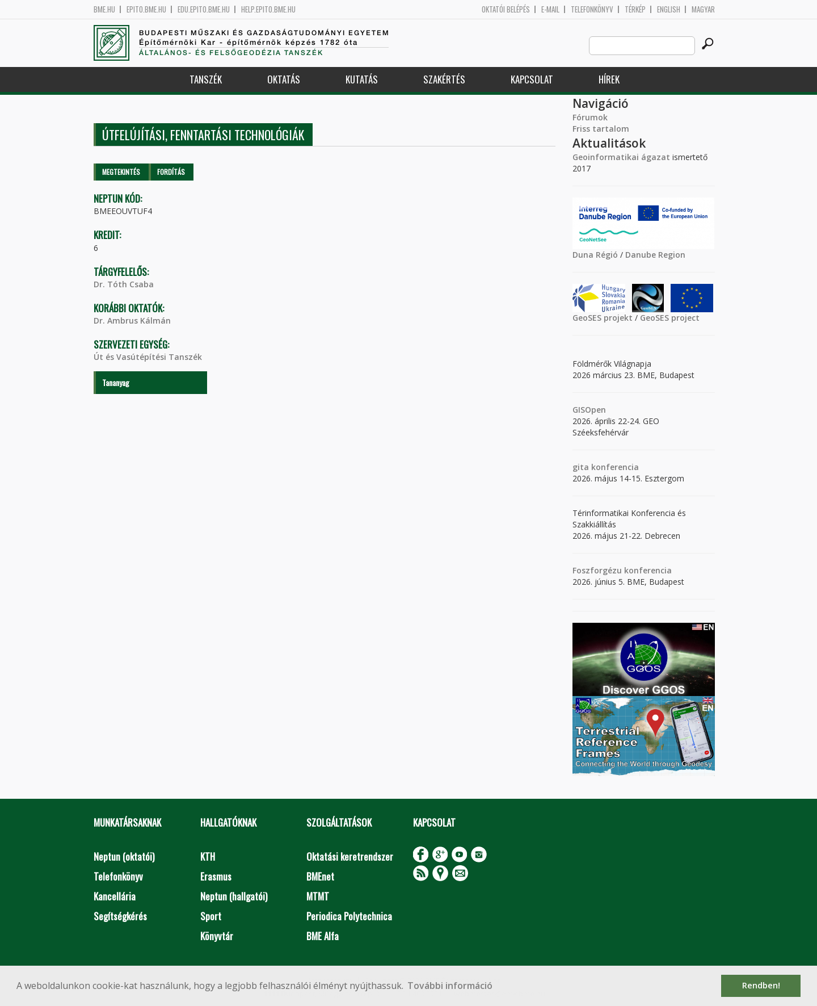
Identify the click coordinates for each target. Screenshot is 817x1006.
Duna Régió (595, 254)
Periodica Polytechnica (349, 916)
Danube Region (655, 254)
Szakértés (444, 79)
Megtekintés (121, 172)
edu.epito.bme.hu (204, 9)
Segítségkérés (120, 916)
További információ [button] (449, 985)
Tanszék (205, 79)
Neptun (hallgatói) (233, 896)
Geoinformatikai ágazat (621, 157)
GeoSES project (670, 317)
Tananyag (115, 382)
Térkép (635, 9)
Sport (210, 916)
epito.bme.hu (146, 9)
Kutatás (362, 79)
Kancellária (115, 896)
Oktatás (283, 79)
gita (580, 467)
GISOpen (589, 409)
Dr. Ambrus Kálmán (132, 320)
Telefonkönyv (592, 9)
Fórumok (590, 117)
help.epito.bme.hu (268, 9)
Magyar (703, 9)
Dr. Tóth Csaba (124, 284)
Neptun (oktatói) (124, 856)
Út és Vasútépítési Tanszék (148, 356)
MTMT (317, 896)
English (668, 9)
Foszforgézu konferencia (622, 570)
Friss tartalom (600, 128)
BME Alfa (322, 936)
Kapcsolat (532, 79)
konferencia (614, 467)
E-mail (550, 9)
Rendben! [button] (761, 985)
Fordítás (171, 172)
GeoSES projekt (602, 317)
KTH (207, 856)
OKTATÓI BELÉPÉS (506, 9)
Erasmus (215, 876)
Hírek (609, 79)
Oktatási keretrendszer (349, 856)
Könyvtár (216, 936)
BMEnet (320, 876)
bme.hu (104, 9)
